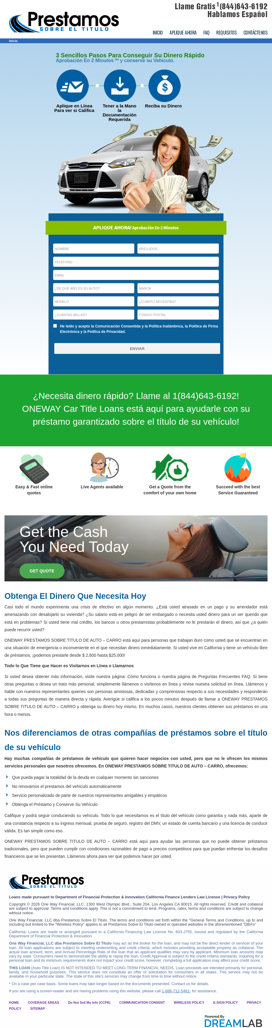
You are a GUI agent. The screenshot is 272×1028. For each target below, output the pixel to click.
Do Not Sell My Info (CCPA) (89, 1002)
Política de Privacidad (106, 332)
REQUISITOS (226, 32)
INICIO (158, 32)
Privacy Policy (236, 897)
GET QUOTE (42, 570)
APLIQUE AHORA (183, 32)
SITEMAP (37, 1008)
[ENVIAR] (137, 348)
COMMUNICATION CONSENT (142, 1002)
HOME (14, 1002)
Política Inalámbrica (166, 326)
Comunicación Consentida (118, 326)
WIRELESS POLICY (189, 1002)
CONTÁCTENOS (256, 32)
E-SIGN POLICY (225, 1002)
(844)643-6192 (242, 6)
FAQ (206, 32)
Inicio (13, 41)
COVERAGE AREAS (43, 1002)
